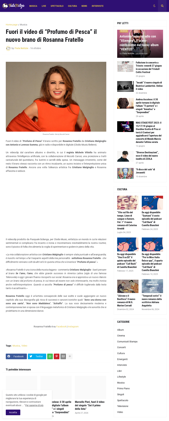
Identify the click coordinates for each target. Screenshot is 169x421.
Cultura (121, 353)
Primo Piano (123, 388)
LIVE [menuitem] (44, 6)
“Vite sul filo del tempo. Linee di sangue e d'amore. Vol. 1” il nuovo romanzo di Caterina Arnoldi (127, 220)
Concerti (121, 347)
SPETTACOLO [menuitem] (57, 6)
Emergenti (122, 359)
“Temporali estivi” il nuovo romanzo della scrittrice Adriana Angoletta (152, 300)
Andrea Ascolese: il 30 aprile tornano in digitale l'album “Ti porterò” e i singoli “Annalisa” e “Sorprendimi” (55, 407)
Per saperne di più (34, 405)
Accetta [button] (13, 412)
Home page (11, 24)
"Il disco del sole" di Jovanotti (145, 171)
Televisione (122, 406)
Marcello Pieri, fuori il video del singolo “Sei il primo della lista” (89, 405)
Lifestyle (121, 376)
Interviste (122, 365)
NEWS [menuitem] (84, 6)
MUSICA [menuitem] (33, 6)
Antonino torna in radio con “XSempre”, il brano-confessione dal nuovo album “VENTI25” (139, 42)
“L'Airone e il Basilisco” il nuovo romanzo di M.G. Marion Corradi (126, 300)
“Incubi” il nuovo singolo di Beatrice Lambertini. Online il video (149, 86)
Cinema (121, 335)
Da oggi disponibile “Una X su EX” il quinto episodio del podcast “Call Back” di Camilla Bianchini (127, 261)
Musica (23, 24)
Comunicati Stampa (127, 341)
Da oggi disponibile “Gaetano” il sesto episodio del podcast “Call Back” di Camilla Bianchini (152, 219)
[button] (154, 6)
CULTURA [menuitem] (72, 6)
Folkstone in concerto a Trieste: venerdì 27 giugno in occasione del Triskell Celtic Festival (149, 67)
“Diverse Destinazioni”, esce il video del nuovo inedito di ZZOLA (147, 155)
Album (120, 330)
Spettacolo (122, 400)
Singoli (120, 394)
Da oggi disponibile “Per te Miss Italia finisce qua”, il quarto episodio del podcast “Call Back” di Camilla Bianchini (152, 262)
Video (24, 346)
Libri (119, 371)
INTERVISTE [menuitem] (97, 6)
